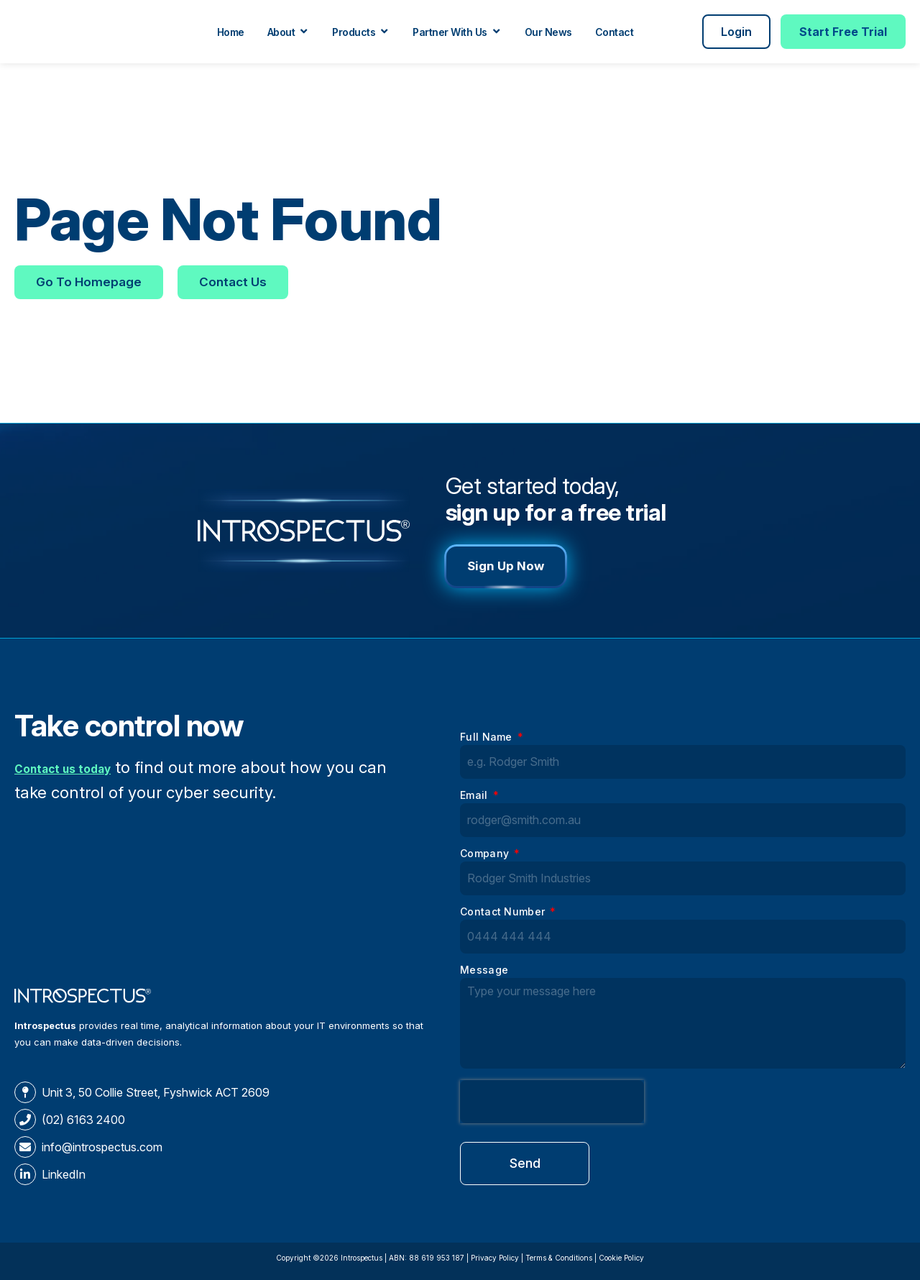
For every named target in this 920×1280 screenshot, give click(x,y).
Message (484, 970)
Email (475, 795)
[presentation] (552, 1101)
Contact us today (80, 767)
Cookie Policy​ (621, 1257)
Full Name (487, 737)
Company (486, 854)
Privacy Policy (495, 1257)
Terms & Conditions (558, 1257)
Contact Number (504, 912)
